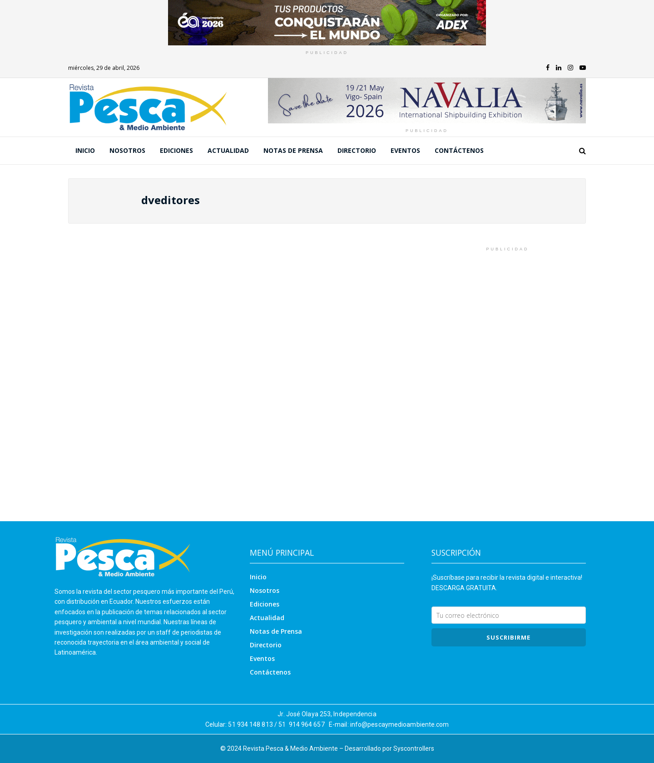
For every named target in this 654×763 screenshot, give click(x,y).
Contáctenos (459, 150)
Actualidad (228, 150)
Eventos (405, 150)
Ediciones (176, 150)
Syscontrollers (413, 748)
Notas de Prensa (293, 150)
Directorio (356, 150)
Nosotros (127, 150)
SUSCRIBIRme (508, 637)
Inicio (85, 150)
